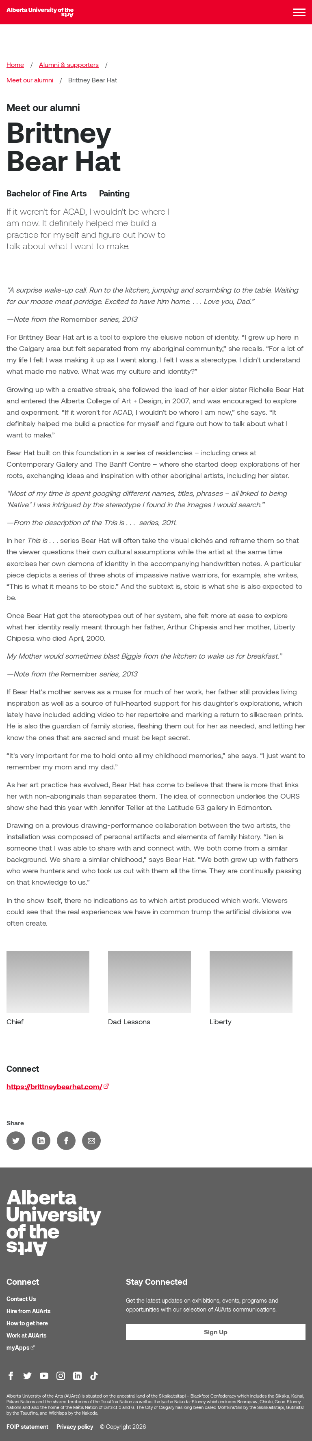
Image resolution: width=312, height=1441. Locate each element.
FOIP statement (27, 1426)
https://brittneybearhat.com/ (57, 1090)
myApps (21, 1347)
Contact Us (21, 1298)
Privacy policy (74, 1426)
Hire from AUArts (28, 1310)
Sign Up (216, 1331)
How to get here (27, 1323)
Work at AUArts (26, 1335)
